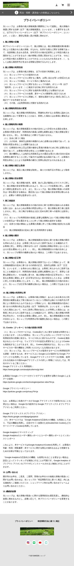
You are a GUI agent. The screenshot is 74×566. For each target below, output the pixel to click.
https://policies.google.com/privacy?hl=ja (20, 391)
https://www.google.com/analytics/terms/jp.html (23, 369)
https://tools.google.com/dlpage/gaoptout (20, 416)
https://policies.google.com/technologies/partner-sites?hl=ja (28, 382)
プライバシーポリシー (24, 521)
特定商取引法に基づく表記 (48, 521)
